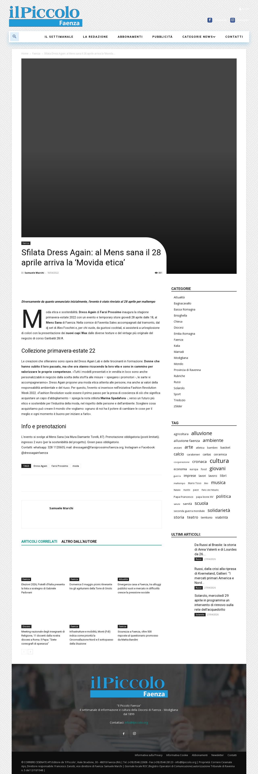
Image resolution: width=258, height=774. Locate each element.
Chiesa (178, 321)
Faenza (36, 53)
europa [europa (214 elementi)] (194, 469)
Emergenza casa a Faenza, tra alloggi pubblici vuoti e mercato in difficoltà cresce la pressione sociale (139, 588)
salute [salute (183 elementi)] (177, 503)
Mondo (178, 364)
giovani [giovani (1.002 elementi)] (217, 468)
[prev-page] (23, 651)
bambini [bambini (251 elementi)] (212, 447)
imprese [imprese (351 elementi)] (190, 476)
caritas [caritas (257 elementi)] (207, 454)
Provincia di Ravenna (187, 370)
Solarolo (179, 388)
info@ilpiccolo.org (136, 722)
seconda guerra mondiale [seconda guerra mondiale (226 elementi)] (189, 511)
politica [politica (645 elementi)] (223, 496)
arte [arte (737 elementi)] (189, 447)
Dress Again (40, 465)
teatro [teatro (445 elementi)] (192, 517)
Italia (177, 346)
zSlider (178, 406)
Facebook (221, 20)
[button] (14, 36)
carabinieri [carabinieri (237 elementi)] (193, 454)
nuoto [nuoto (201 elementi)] (186, 489)
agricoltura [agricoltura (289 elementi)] (181, 434)
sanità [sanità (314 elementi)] (187, 504)
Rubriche (179, 376)
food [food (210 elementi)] (204, 469)
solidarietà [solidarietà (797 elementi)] (219, 510)
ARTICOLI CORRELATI (39, 541)
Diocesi (26, 626)
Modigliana (181, 358)
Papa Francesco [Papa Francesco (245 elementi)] (183, 497)
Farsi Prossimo (60, 465)
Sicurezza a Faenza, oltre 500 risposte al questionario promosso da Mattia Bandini (138, 635)
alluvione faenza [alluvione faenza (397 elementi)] (187, 441)
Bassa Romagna (184, 309)
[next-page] (30, 651)
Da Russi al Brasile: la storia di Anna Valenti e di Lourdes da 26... (216, 549)
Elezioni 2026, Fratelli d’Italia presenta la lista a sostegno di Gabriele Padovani (43, 588)
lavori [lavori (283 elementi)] (202, 476)
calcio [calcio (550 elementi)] (179, 454)
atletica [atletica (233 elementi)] (200, 447)
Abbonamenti (200, 755)
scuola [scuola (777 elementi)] (201, 503)
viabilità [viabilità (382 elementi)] (221, 517)
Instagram (243, 20)
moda (76, 465)
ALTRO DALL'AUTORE (79, 541)
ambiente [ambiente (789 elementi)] (213, 440)
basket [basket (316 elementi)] (225, 447)
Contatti (232, 755)
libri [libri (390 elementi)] (223, 475)
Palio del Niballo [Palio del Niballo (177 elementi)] (210, 490)
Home (24, 53)
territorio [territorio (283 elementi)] (206, 517)
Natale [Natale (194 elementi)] (177, 489)
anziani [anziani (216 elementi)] (178, 447)
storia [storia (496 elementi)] (179, 517)
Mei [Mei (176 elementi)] (206, 483)
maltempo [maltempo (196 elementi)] (179, 483)
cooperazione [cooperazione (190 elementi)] (181, 462)
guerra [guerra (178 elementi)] (177, 476)
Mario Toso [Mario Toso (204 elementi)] (194, 483)
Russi (177, 382)
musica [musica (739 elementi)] (218, 482)
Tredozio (179, 400)
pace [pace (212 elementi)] (196, 490)
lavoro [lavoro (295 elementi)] (213, 476)
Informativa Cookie (177, 755)
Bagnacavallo (182, 303)
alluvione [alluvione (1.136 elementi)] (201, 433)
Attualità (123, 579)
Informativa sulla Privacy (148, 755)
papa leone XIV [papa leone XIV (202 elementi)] (204, 496)
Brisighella (180, 315)
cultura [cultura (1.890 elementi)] (219, 461)
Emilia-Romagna (184, 333)
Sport (177, 394)
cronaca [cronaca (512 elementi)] (199, 461)
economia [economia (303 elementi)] (180, 469)
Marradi (179, 352)
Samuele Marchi (34, 272)
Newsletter (217, 755)
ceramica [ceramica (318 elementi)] (220, 454)
